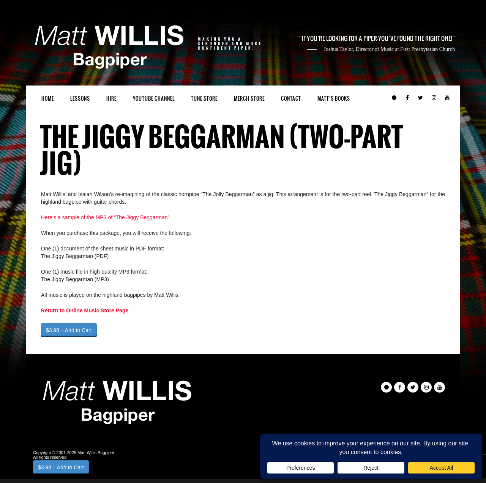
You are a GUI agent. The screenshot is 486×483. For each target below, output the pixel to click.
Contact (291, 98)
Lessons (80, 98)
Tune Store (204, 98)
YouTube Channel (154, 98)
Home (47, 98)
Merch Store (249, 98)
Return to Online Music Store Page (84, 310)
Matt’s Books (333, 98)
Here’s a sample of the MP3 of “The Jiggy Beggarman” (105, 217)
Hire (111, 98)
